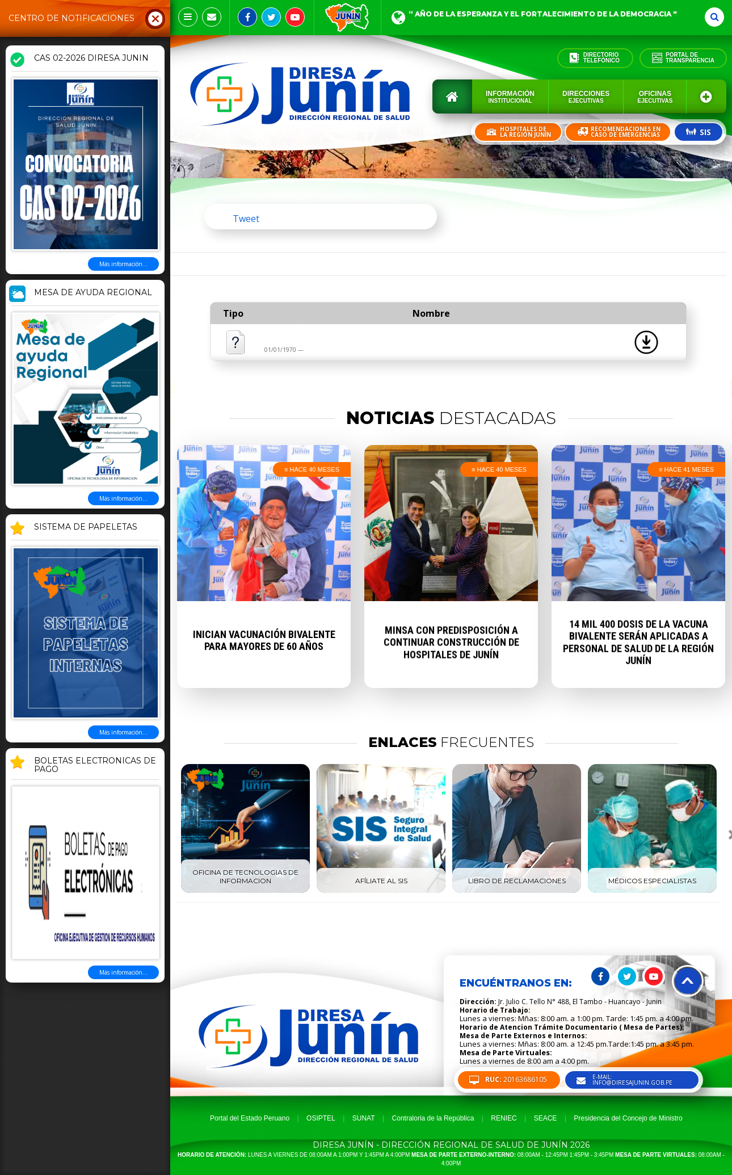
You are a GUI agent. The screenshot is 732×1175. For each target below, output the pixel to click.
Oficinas (654, 97)
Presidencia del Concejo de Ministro (628, 1118)
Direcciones (585, 97)
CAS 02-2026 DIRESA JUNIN (91, 58)
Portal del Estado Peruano (249, 1118)
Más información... (123, 264)
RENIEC (503, 1118)
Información (510, 97)
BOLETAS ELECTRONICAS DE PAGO (95, 765)
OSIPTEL (320, 1118)
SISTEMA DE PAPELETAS (85, 527)
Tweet (246, 218)
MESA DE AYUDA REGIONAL (93, 292)
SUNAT (363, 1118)
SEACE (545, 1118)
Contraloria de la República (433, 1118)
